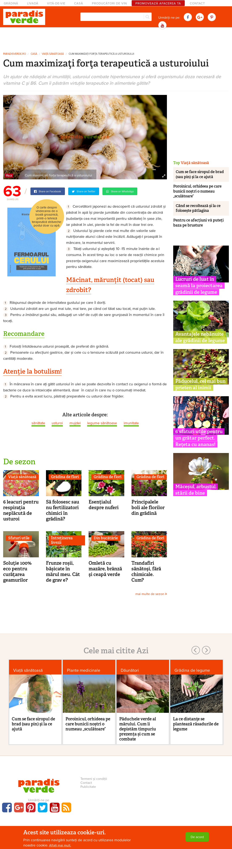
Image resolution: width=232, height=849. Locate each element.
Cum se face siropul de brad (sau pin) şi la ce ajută (200, 174)
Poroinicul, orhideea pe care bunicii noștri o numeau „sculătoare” (197, 191)
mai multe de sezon (151, 594)
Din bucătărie (106, 538)
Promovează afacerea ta (158, 3)
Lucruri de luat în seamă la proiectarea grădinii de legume (199, 285)
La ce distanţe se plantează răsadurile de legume (196, 724)
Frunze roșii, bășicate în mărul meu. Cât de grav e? (63, 571)
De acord (197, 837)
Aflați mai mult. (60, 845)
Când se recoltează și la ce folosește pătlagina (198, 208)
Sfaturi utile (18, 538)
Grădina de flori (65, 476)
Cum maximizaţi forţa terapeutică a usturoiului (101, 54)
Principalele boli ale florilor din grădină (148, 507)
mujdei (75, 423)
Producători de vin (109, 3)
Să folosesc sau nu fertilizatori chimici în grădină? (62, 510)
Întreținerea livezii (62, 540)
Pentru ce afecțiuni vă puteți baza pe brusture (198, 223)
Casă (78, 3)
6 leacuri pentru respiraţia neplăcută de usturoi (21, 510)
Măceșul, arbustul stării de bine (195, 489)
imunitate (131, 423)
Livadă (32, 3)
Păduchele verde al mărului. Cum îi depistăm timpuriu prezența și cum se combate (137, 729)
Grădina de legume (192, 670)
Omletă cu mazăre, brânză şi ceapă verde (105, 568)
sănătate (38, 423)
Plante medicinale (83, 670)
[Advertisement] (116, 39)
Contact (197, 3)
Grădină (11, 3)
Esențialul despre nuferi (104, 505)
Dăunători (130, 670)
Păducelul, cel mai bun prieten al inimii (200, 384)
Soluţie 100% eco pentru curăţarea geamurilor (17, 571)
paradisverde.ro (14, 54)
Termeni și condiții (93, 779)
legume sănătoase (102, 423)
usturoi (57, 423)
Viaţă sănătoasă (53, 54)
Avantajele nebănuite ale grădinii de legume (200, 337)
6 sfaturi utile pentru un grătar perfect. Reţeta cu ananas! (199, 438)
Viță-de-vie (56, 3)
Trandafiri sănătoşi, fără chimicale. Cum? (146, 571)
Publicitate (88, 787)
